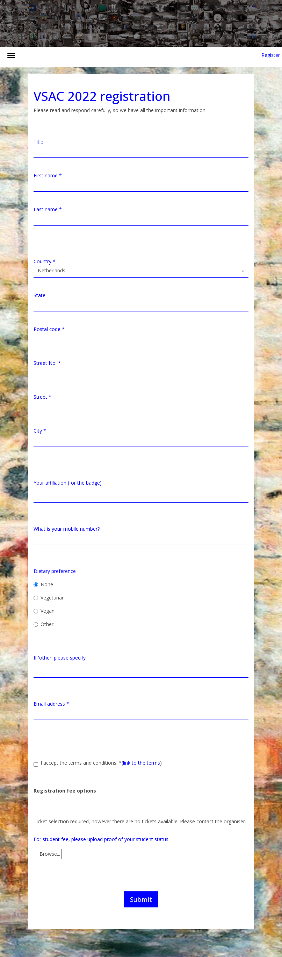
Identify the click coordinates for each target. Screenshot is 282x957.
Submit (141, 899)
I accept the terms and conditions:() (98, 763)
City (40, 430)
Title (38, 141)
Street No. (47, 363)
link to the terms (141, 762)
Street (42, 396)
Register (270, 55)
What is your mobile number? (67, 528)
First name (48, 175)
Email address (51, 703)
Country (45, 261)
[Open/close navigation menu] (11, 55)
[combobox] (141, 271)
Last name (48, 209)
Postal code (49, 329)
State (39, 295)
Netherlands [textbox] (51, 270)
